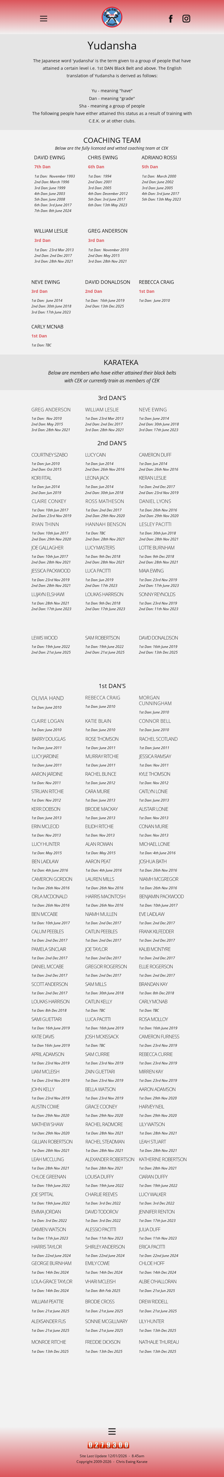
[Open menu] (43, 18)
